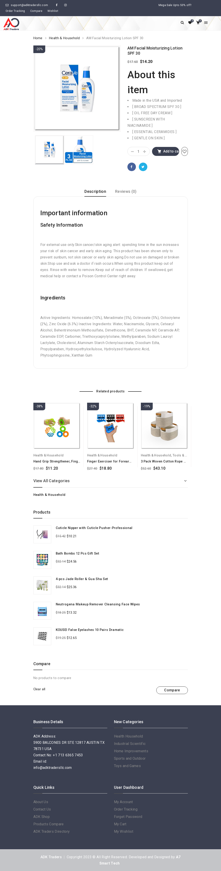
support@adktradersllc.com (29, 5)
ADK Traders (51, 857)
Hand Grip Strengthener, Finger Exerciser (65, 461)
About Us (40, 802)
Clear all (39, 689)
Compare (36, 11)
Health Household (128, 736)
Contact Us (42, 809)
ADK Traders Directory (51, 831)
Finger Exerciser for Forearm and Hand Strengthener (128, 461)
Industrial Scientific (130, 744)
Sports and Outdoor (130, 758)
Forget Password (128, 817)
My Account (123, 802)
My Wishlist (123, 831)
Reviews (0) (126, 191)
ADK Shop (41, 817)
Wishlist (52, 11)
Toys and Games (127, 766)
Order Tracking (15, 11)
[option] (77, 88)
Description (95, 191)
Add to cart (171, 151)
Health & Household (64, 38)
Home (38, 38)
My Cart (120, 824)
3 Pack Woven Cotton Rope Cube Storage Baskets (179, 461)
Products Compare (48, 824)
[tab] (95, 193)
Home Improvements (131, 751)
